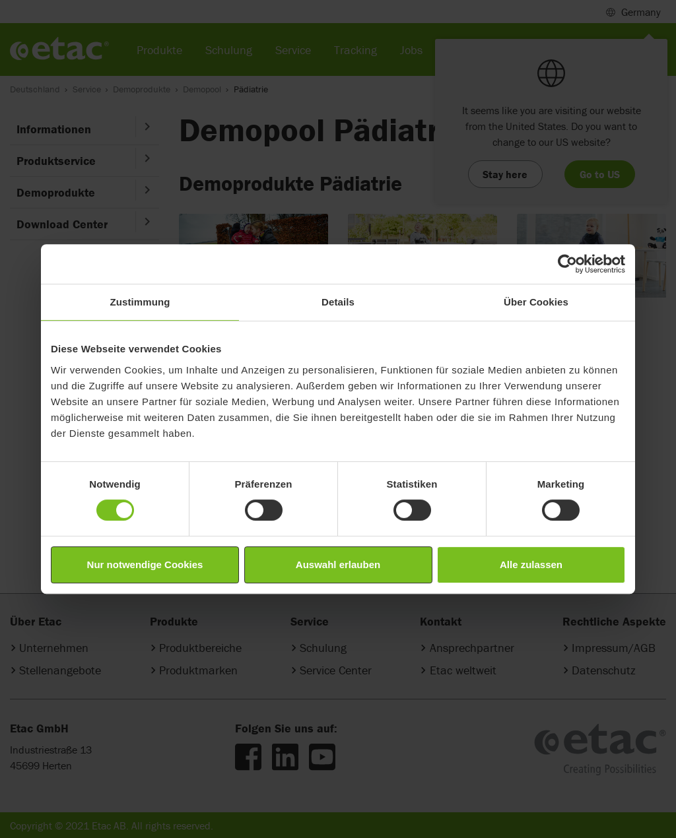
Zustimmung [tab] (140, 301)
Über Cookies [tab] (536, 301)
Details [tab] (338, 301)
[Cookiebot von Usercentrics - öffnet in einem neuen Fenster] (567, 264)
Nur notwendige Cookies (145, 564)
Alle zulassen (531, 564)
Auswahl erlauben (338, 564)
